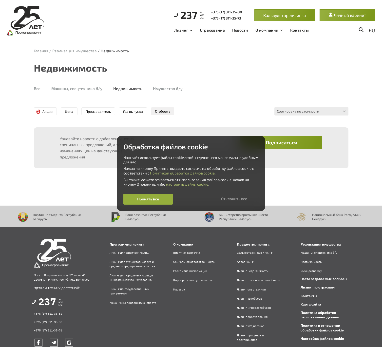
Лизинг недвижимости (252, 271)
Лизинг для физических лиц (129, 252)
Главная (41, 50)
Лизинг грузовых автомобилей (258, 280)
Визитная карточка (186, 252)
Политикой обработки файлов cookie (182, 173)
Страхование (212, 30)
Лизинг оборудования (252, 317)
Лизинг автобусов (249, 298)
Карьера (179, 289)
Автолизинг (245, 262)
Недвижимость (127, 88)
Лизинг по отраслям (318, 287)
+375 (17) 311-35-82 (48, 313)
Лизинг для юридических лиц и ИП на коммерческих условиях (131, 277)
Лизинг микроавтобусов (254, 307)
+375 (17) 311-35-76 (48, 330)
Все (37, 88)
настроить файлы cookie (187, 184)
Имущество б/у (168, 88)
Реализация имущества (74, 50)
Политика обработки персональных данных (320, 314)
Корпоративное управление (193, 280)
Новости (240, 30)
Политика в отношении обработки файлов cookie (322, 327)
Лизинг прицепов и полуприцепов (250, 337)
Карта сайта (311, 304)
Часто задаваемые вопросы (324, 279)
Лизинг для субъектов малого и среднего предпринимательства (132, 264)
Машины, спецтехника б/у (76, 88)
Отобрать (162, 111)
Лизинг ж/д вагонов (251, 326)
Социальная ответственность (193, 262)
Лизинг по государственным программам (129, 291)
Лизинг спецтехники (251, 289)
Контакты (299, 30)
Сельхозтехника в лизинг (254, 252)
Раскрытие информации (190, 271)
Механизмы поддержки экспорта (133, 303)
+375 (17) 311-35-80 (48, 322)
